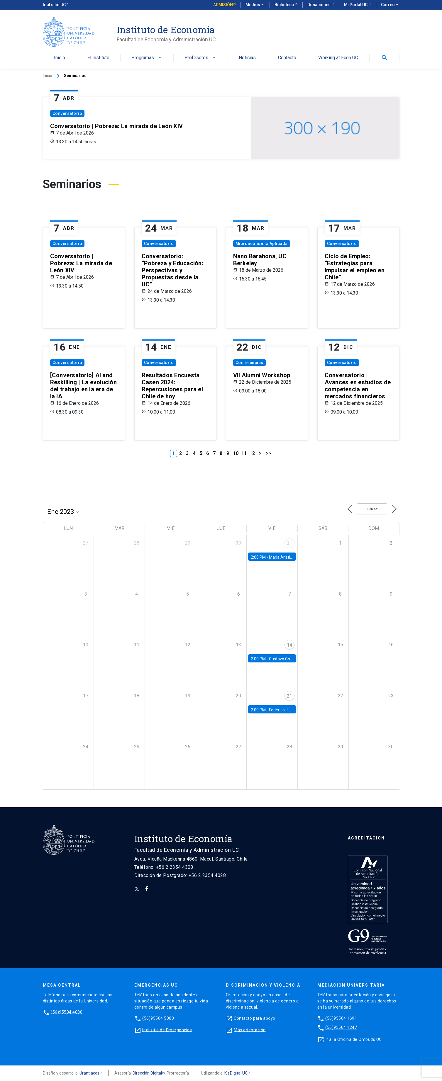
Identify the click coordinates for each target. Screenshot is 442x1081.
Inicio (59, 57)
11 (244, 453)
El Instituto (98, 57)
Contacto (287, 57)
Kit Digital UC (236, 1073)
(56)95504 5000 (158, 1018)
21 (289, 696)
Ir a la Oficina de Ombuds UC (354, 1039)
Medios (255, 5)
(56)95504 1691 (341, 1018)
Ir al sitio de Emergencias (167, 1029)
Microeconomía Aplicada (262, 243)
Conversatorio (67, 113)
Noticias (247, 57)
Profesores (200, 57)
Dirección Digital (147, 1073)
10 (235, 453)
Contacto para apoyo (254, 1018)
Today (372, 509)
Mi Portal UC (356, 4)
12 (252, 453)
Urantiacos (89, 1073)
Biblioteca (285, 4)
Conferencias (249, 362)
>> (268, 453)
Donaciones (319, 4)
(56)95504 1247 (341, 1027)
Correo (390, 5)
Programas (146, 57)
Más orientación (250, 1029)
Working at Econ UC (338, 57)
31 (289, 543)
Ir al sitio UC (54, 4)
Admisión (223, 4)
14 (289, 645)
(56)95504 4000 (66, 1011)
